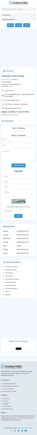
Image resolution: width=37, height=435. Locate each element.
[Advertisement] (18, 48)
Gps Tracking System (11, 288)
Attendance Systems (11, 269)
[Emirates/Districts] (18, 19)
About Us (5, 401)
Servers (7, 291)
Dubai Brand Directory (9, 384)
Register (10, 25)
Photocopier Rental (10, 285)
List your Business (8, 389)
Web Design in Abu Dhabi (25, 428)
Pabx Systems (9, 276)
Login (18, 25)
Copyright (6, 404)
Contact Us (6, 399)
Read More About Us (7, 375)
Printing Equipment (10, 282)
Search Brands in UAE (9, 391)
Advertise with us (8, 409)
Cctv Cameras (9, 273)
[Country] (18, 15)
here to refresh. (26, 207)
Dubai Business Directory (10, 386)
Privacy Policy (7, 406)
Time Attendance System (12, 279)
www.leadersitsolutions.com (13, 108)
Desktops (8, 294)
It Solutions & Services (11, 266)
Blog (26, 25)
